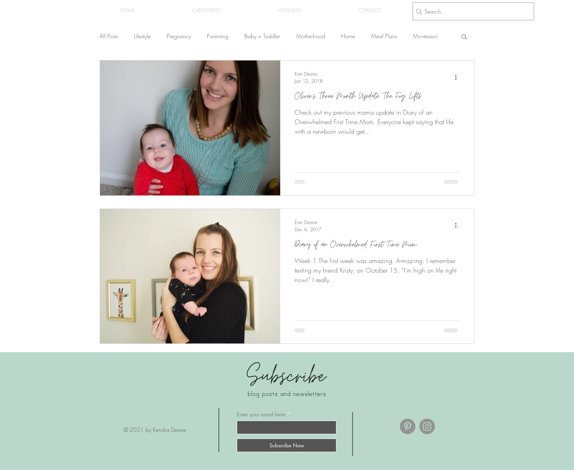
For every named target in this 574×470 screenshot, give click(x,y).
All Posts (109, 36)
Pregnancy (179, 36)
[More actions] (458, 77)
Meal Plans (384, 36)
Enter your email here (261, 414)
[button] (206, 10)
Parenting (217, 36)
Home (348, 36)
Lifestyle (142, 36)
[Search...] (471, 11)
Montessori (425, 36)
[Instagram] (427, 426)
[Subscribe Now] (286, 445)
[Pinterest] (407, 426)
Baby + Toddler (262, 36)
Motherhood (310, 36)
